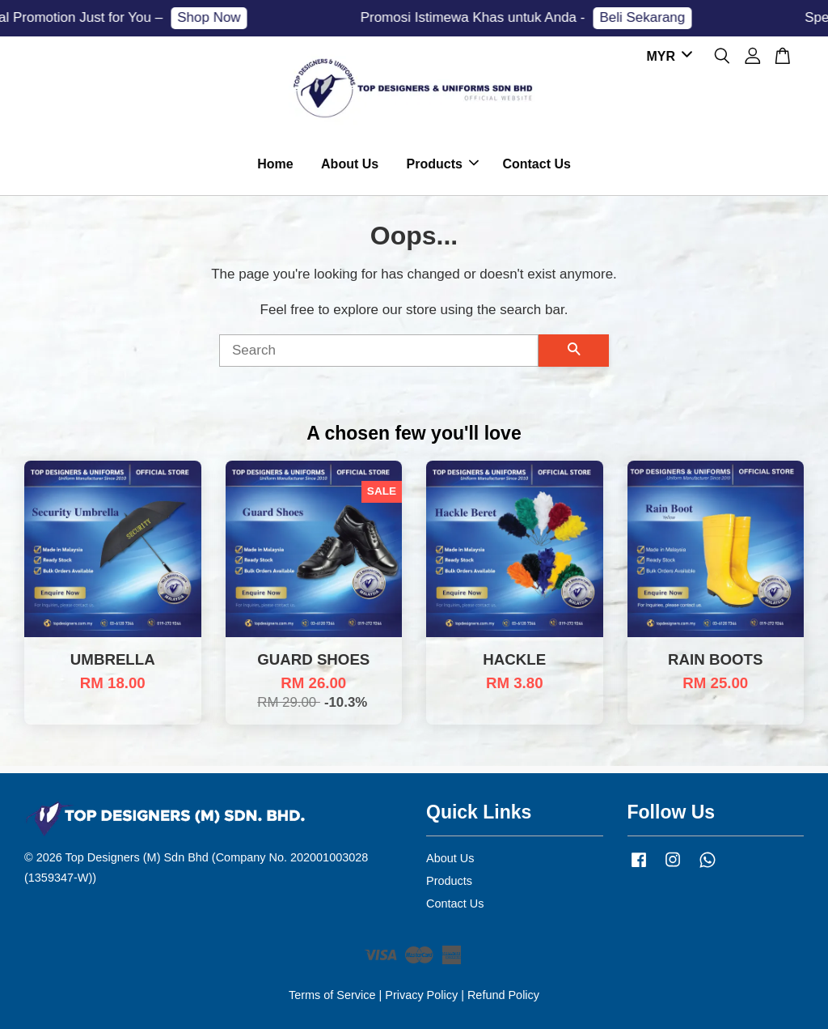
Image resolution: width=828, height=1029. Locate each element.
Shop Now (215, 17)
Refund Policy (503, 995)
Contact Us (536, 164)
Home (275, 164)
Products (443, 164)
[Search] (379, 350)
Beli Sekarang (648, 17)
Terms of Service (332, 995)
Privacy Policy (421, 995)
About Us (349, 164)
